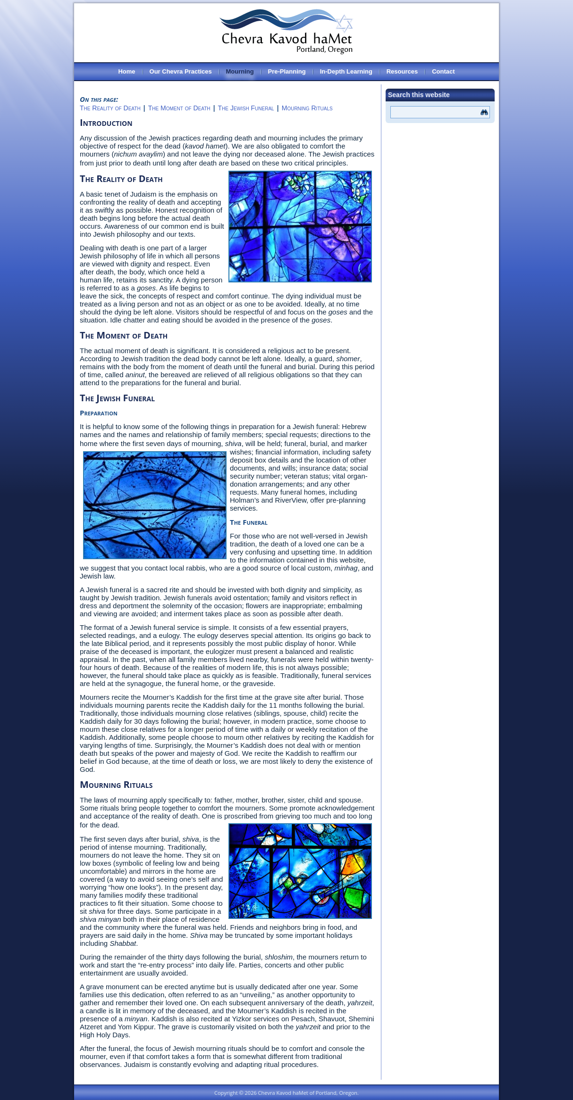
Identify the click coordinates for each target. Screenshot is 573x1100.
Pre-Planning (287, 71)
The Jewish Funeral (246, 108)
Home (126, 71)
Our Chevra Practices (181, 71)
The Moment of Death (179, 108)
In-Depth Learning (346, 71)
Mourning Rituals (307, 108)
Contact (443, 71)
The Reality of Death (110, 108)
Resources (402, 71)
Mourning (240, 71)
